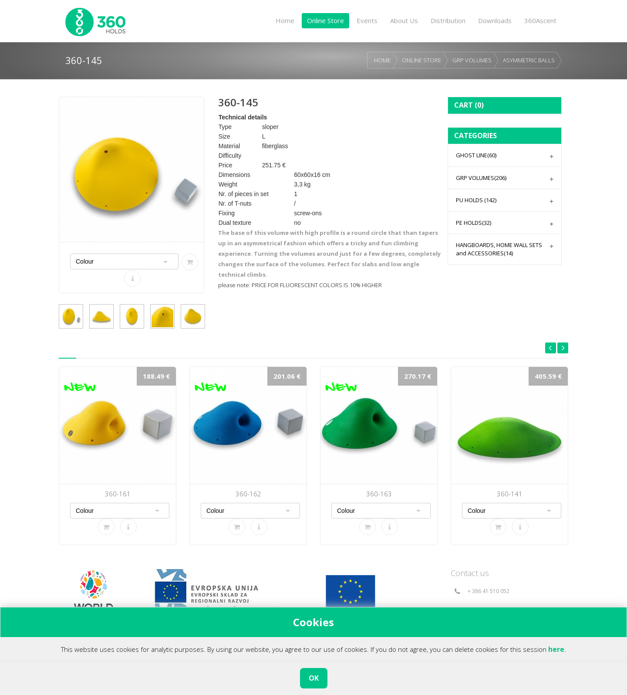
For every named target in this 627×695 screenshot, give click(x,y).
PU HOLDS (476, 200)
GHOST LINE (476, 155)
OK (314, 678)
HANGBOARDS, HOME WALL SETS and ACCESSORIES (499, 249)
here (556, 649)
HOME (382, 60)
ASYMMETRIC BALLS (529, 60)
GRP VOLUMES (472, 60)
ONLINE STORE (421, 60)
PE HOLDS (473, 223)
